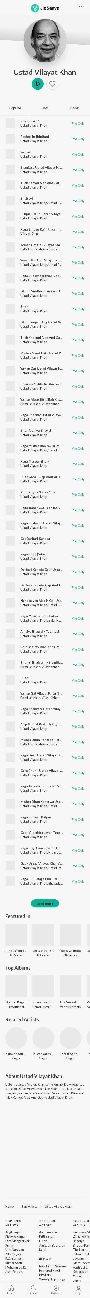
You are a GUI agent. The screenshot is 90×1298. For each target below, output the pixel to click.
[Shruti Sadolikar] (70, 1038)
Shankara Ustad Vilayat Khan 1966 (46, 167)
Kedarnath (80, 1272)
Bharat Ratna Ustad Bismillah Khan (43, 1002)
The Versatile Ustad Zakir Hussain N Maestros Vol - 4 (70, 1002)
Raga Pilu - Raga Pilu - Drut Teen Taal (48, 879)
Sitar (24, 307)
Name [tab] (75, 108)
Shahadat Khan (58, 883)
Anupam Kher (48, 1232)
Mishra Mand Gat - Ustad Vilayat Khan (49, 353)
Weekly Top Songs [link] (52, 1279)
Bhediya (78, 1241)
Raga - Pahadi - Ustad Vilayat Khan (46, 523)
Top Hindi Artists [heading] (13, 1223)
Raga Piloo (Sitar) (33, 554)
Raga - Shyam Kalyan (35, 817)
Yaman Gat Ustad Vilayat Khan (43, 368)
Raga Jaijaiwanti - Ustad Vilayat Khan (48, 786)
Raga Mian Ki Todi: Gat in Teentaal (46, 616)
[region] (45, 1206)
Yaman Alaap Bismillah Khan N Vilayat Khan (52, 399)
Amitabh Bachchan (52, 1245)
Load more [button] (45, 903)
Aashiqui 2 (80, 1267)
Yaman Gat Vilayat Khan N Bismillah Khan (51, 693)
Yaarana (78, 1276)
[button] (52, 84)
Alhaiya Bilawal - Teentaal (39, 631)
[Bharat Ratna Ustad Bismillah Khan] (43, 986)
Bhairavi (26, 198)
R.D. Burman (14, 1258)
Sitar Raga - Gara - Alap (37, 492)
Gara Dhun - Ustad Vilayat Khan (44, 771)
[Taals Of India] (70, 935)
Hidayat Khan (57, 852)
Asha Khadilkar (16, 1054)
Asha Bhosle (13, 1272)
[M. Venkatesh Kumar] (43, 1038)
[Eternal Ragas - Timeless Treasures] (16, 986)
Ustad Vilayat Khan (45, 72)
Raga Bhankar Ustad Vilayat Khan (45, 415)
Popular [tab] (15, 108)
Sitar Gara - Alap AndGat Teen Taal (46, 477)
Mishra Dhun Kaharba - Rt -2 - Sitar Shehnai (53, 740)
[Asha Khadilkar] (16, 1038)
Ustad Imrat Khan (60, 868)
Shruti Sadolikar (70, 1054)
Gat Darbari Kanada (35, 539)
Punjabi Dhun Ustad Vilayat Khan (45, 214)
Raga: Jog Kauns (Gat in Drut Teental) (48, 848)
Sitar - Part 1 (30, 121)
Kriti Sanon (46, 1236)
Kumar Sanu (13, 1263)
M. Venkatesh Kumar (43, 1054)
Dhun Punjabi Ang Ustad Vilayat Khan (48, 322)
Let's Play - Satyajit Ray (43, 951)
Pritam (10, 1245)
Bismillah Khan (30, 404)
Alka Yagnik (13, 1254)
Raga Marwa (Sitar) (34, 461)
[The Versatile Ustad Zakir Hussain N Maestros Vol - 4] (70, 986)
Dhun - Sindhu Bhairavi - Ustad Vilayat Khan (53, 291)
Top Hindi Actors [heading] (47, 1223)
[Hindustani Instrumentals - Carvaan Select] (16, 935)
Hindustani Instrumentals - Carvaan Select (16, 951)
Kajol (42, 1250)
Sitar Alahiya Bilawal (35, 430)
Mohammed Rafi (16, 1267)
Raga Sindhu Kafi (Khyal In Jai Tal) (45, 229)
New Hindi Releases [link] (52, 1266)
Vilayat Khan (29, 234)
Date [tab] (45, 108)
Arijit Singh (12, 1232)
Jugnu (77, 1280)
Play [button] (38, 84)
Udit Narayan (14, 1250)
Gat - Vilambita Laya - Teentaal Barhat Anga (53, 832)
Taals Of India (70, 951)
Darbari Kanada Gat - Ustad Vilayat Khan (50, 570)
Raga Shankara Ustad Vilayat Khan (46, 709)
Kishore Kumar (15, 1236)
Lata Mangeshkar (17, 1241)
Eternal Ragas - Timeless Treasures (16, 1002)
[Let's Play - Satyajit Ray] (43, 935)
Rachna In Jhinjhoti (34, 136)
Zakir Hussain (57, 620)
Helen (43, 1241)
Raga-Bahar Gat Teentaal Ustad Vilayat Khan (54, 508)
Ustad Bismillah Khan (63, 203)
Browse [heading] (45, 1259)
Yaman (25, 152)
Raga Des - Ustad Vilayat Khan (43, 755)
